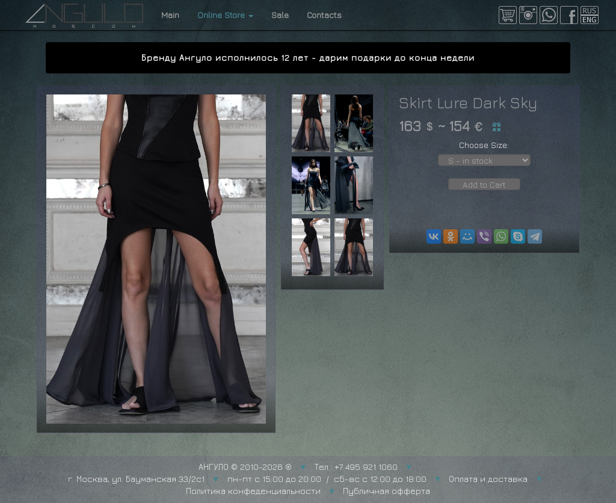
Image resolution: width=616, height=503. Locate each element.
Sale (280, 15)
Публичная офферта (386, 491)
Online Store (225, 15)
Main (170, 15)
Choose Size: (484, 145)
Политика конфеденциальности (253, 491)
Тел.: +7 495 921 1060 (356, 466)
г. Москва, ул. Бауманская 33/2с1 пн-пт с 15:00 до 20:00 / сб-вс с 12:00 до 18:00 (247, 479)
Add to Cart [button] (484, 184)
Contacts (324, 15)
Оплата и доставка (488, 479)
